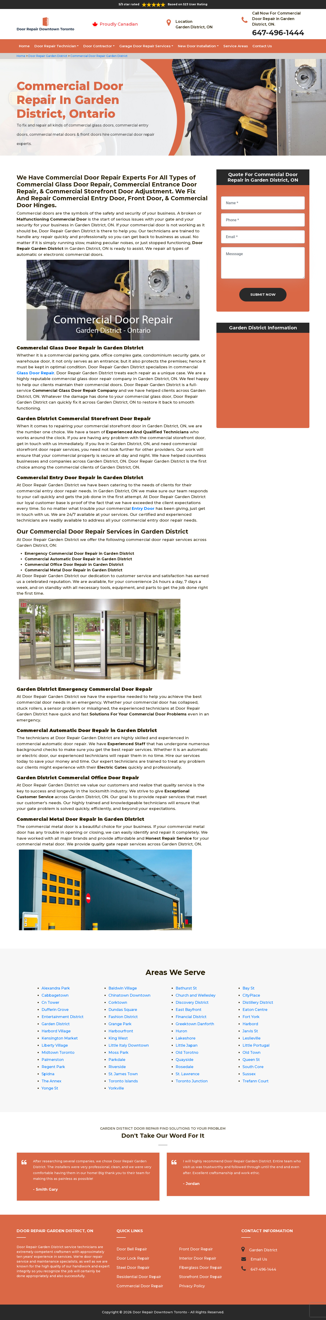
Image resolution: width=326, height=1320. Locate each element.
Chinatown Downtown (129, 995)
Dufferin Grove (55, 1009)
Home (24, 46)
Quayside (184, 1059)
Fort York (251, 1017)
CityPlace (251, 995)
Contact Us (262, 46)
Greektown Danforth (195, 1024)
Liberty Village (55, 1045)
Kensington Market (60, 1038)
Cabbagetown (55, 995)
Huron (181, 1031)
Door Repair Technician (55, 46)
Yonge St (50, 1088)
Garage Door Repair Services (144, 46)
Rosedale (184, 1067)
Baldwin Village (122, 988)
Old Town (251, 1052)
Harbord (250, 1024)
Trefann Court (255, 1081)
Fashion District (123, 1017)
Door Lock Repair (133, 1258)
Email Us (259, 1259)
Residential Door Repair (139, 1277)
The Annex (51, 1081)
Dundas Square (122, 1009)
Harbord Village (56, 1031)
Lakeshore (185, 1038)
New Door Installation (197, 46)
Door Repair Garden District (47, 56)
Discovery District (192, 1002)
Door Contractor (97, 46)
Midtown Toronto (58, 1052)
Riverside (117, 1067)
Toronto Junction (192, 1081)
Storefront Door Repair (200, 1277)
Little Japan (186, 1045)
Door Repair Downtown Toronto (160, 1312)
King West (118, 1038)
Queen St (251, 1059)
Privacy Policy (192, 1286)
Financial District (191, 1017)
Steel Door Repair (133, 1267)
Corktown (117, 1002)
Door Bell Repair (132, 1249)
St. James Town (123, 1074)
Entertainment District (63, 1017)
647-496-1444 (278, 32)
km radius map (263, 381)
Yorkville (116, 1088)
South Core (252, 1067)
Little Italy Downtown (128, 1045)
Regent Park (53, 1067)
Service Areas (235, 46)
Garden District (56, 1024)
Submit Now (262, 294)
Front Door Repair (196, 1249)
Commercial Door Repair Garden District (99, 56)
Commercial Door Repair (140, 1286)
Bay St (248, 988)
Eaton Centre (254, 1009)
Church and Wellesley (195, 995)
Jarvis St (250, 1031)
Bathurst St (186, 988)
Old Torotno (187, 1052)
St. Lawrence (187, 1074)
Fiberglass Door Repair (200, 1267)
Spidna (48, 1074)
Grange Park (120, 1024)
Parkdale (116, 1059)
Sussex (249, 1074)
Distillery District (257, 1002)
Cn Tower (50, 1002)
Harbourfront (120, 1031)
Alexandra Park (56, 988)
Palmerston (53, 1059)
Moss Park (118, 1052)
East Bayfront (188, 1009)
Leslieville (251, 1038)
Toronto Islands (123, 1081)
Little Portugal (255, 1045)
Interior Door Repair (197, 1258)
